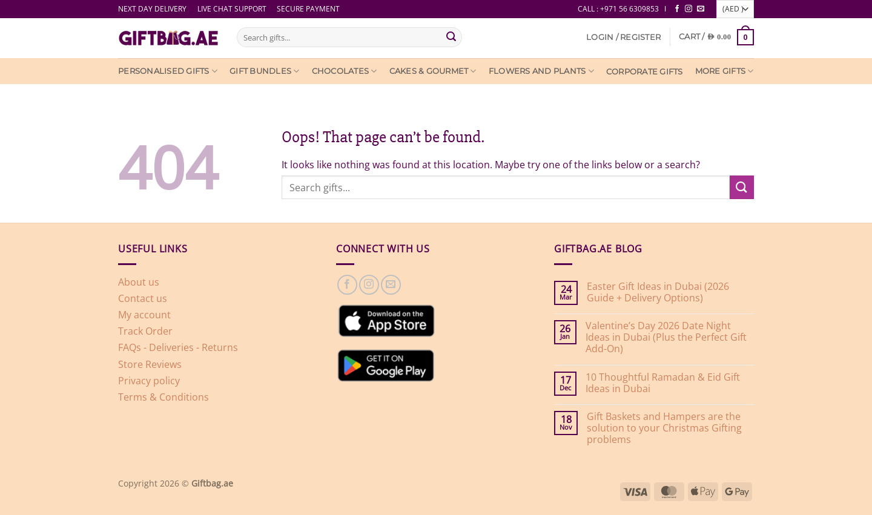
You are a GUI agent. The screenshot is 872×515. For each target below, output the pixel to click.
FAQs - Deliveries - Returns (178, 347)
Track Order (145, 331)
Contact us (142, 298)
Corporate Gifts (644, 71)
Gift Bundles (265, 71)
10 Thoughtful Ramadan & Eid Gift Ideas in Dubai (663, 383)
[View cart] (716, 37)
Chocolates (344, 71)
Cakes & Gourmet (433, 71)
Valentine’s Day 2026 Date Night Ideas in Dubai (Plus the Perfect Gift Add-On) (666, 337)
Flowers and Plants (541, 71)
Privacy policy (149, 380)
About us (138, 282)
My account (144, 314)
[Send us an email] (700, 9)
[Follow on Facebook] (677, 9)
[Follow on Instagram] (688, 9)
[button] (623, 37)
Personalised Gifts (167, 71)
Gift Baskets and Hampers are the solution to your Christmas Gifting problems (664, 428)
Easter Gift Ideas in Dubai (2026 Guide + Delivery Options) (658, 292)
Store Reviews (150, 364)
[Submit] (451, 37)
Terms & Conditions (163, 397)
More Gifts (724, 71)
